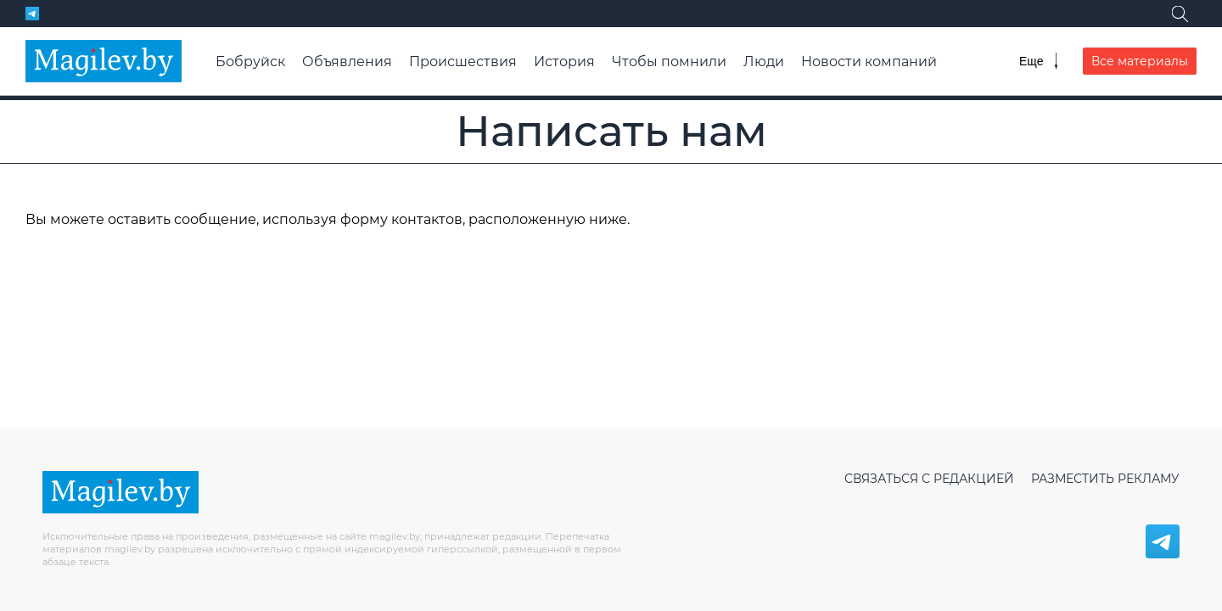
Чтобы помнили (669, 61)
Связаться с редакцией (929, 478)
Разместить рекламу (1105, 478)
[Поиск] (1180, 13)
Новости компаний (869, 61)
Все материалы (1139, 61)
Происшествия (463, 61)
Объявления (347, 61)
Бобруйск (250, 61)
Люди (763, 61)
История (564, 61)
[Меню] (1038, 61)
